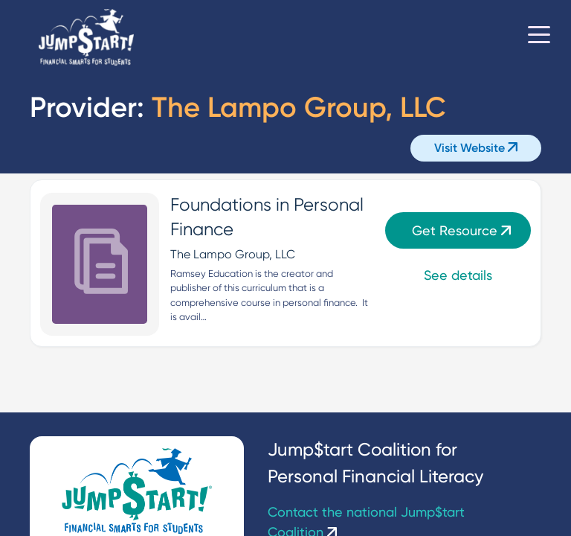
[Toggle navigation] (539, 37)
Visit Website (475, 148)
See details (458, 275)
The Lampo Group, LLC (232, 254)
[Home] (86, 37)
